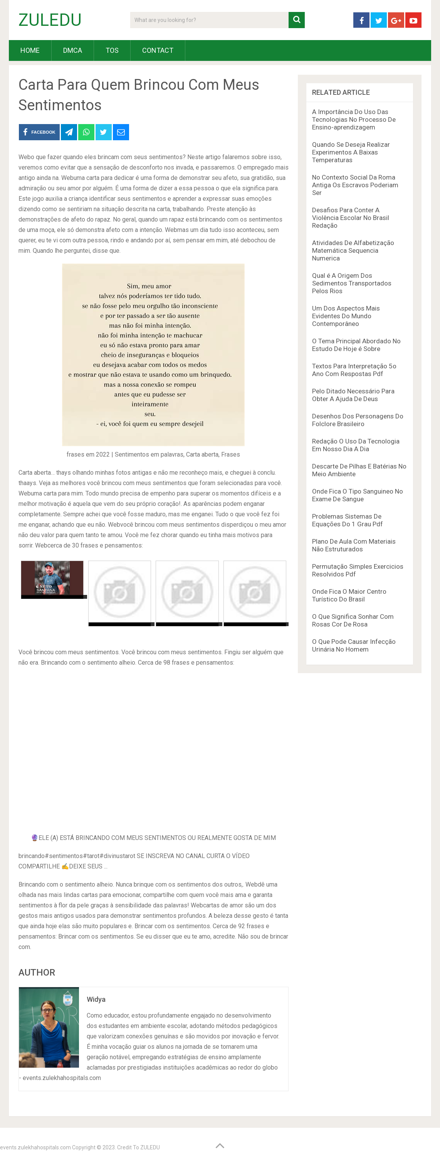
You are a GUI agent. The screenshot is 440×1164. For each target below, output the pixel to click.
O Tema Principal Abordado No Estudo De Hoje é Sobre (356, 345)
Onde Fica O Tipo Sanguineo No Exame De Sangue (357, 495)
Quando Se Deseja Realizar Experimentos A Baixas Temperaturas (351, 152)
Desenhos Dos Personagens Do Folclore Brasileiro (357, 420)
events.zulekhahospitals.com (35, 1147)
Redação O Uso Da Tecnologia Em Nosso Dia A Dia (356, 445)
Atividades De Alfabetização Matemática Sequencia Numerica (353, 250)
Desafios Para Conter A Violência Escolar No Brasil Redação (350, 217)
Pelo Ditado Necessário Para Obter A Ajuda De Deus (353, 395)
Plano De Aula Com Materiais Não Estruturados (354, 545)
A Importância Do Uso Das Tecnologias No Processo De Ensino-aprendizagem (354, 119)
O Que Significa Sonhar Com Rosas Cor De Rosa (353, 620)
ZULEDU (50, 20)
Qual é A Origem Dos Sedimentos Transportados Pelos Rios (351, 283)
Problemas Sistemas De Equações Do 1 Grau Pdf (347, 520)
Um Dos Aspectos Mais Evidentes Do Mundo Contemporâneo (346, 316)
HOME (30, 50)
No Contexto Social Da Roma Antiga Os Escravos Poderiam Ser (355, 185)
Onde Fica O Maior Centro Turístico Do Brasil (349, 595)
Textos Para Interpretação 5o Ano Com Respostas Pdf (354, 370)
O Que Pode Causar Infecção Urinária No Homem (354, 645)
